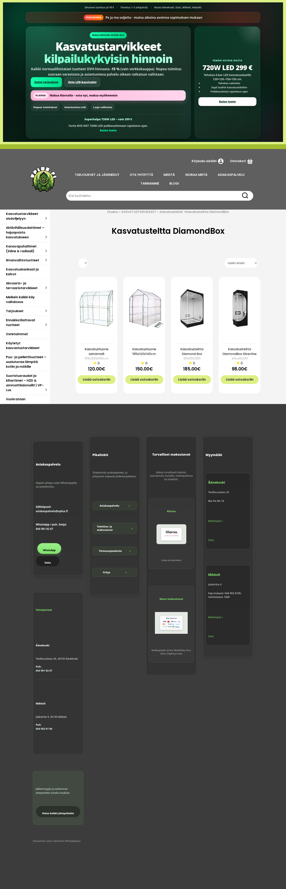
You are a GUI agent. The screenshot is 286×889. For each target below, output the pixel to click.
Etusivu (112, 212)
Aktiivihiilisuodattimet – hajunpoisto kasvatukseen (25, 232)
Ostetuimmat (17, 334)
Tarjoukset (14, 311)
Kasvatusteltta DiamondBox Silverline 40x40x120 (239, 354)
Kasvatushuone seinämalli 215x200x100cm (96, 354)
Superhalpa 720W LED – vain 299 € (108, 119)
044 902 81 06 (44, 728)
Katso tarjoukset (46, 82)
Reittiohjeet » (215, 521)
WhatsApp (49, 550)
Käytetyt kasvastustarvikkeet (23, 345)
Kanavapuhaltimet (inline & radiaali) (21, 248)
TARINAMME (150, 183)
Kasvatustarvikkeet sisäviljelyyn (22, 216)
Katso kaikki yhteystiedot (58, 813)
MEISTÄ (169, 174)
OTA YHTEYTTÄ (141, 174)
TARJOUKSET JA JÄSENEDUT (97, 174)
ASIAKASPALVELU (231, 174)
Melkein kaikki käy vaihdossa (20, 299)
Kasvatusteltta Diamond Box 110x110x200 (191, 354)
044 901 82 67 (44, 529)
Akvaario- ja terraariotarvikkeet (22, 285)
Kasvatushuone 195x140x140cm (144, 351)
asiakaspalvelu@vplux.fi (52, 511)
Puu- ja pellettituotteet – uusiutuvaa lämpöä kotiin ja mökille (26, 362)
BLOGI (174, 183)
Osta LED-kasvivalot (82, 82)
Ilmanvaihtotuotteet (22, 260)
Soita (47, 562)
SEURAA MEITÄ (196, 174)
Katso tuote (108, 130)
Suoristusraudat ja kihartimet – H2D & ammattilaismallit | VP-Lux (24, 382)
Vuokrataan (15, 399)
